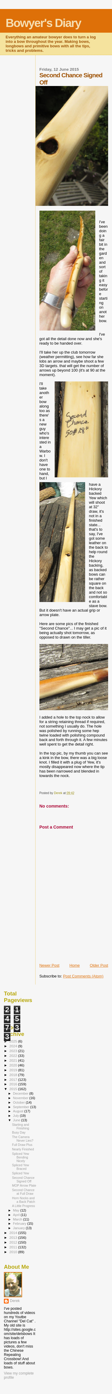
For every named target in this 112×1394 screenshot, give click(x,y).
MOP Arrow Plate (24, 1185)
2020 (13, 1065)
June (17, 1120)
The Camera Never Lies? (22, 1138)
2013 (13, 1237)
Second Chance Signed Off (23, 1179)
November (21, 1098)
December (21, 1093)
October (19, 1102)
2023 (13, 1051)
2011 (13, 1247)
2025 (13, 1041)
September (21, 1107)
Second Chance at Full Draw (23, 1191)
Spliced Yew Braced (20, 1166)
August (18, 1111)
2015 (13, 1089)
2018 (13, 1075)
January (19, 1228)
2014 (13, 1233)
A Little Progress (23, 1206)
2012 (13, 1242)
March (18, 1219)
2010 (13, 1252)
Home (74, 965)
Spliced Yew (20, 1173)
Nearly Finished (23, 1149)
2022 (13, 1055)
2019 (13, 1070)
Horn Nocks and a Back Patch (23, 1199)
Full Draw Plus (22, 1144)
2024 (13, 1046)
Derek (15, 1301)
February (20, 1223)
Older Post (99, 965)
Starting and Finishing (20, 1126)
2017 (13, 1079)
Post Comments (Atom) (83, 976)
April (17, 1215)
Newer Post (49, 965)
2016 (13, 1084)
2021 (13, 1060)
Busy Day (18, 1132)
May (16, 1210)
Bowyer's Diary (43, 22)
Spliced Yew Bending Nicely (20, 1157)
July (16, 1115)
